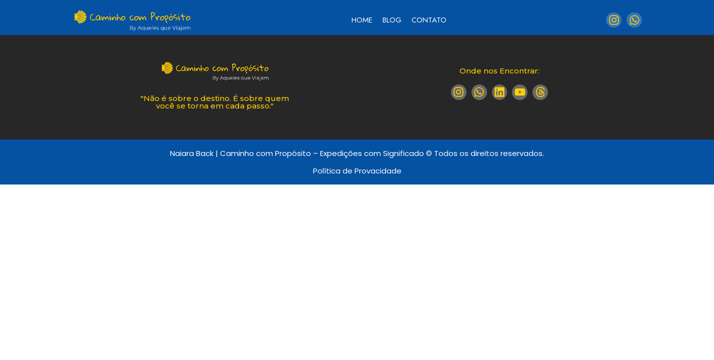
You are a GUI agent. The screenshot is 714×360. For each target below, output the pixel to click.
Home (362, 20)
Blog (392, 20)
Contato (429, 20)
